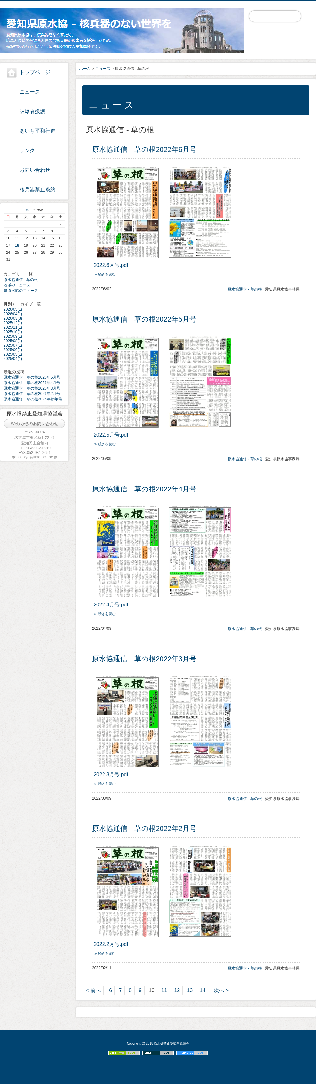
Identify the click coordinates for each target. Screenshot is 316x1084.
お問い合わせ (35, 170)
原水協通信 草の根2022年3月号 (144, 659)
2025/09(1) (13, 336)
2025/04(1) (13, 359)
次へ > (221, 990)
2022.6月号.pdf (111, 265)
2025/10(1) (13, 332)
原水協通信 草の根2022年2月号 (144, 829)
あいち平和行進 (37, 131)
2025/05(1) (13, 354)
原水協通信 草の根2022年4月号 (144, 489)
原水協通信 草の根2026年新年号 (33, 399)
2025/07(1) (13, 345)
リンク (27, 150)
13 (190, 990)
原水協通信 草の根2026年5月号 (32, 377)
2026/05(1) (13, 309)
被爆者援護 (32, 111)
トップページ (35, 72)
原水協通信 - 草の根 (21, 279)
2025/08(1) (13, 341)
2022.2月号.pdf (111, 944)
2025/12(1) (13, 323)
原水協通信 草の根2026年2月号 (32, 393)
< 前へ (93, 990)
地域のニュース (17, 285)
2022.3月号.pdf (111, 774)
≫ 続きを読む (105, 274)
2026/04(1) (13, 314)
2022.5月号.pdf (111, 435)
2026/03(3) (13, 318)
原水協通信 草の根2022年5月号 (144, 319)
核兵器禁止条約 (37, 189)
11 (164, 990)
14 (202, 990)
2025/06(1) (13, 350)
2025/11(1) (13, 327)
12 (177, 990)
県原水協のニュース (21, 290)
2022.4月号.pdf (111, 604)
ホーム (85, 68)
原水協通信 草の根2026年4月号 (32, 383)
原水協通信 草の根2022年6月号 (144, 149)
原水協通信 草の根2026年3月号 (32, 388)
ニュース (30, 91)
